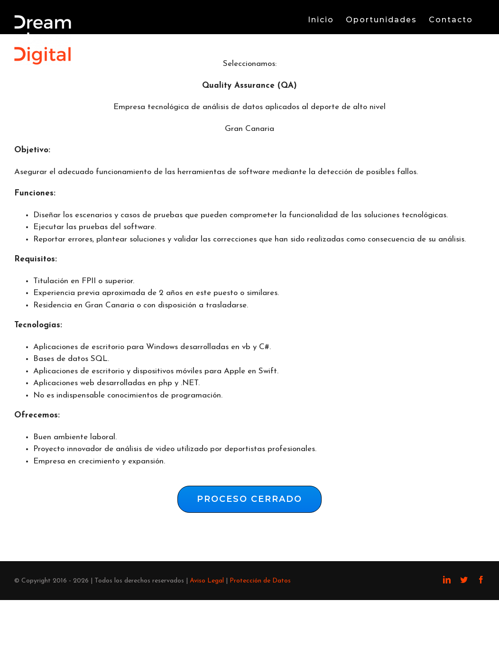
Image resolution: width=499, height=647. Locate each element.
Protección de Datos (260, 580)
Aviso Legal (207, 580)
